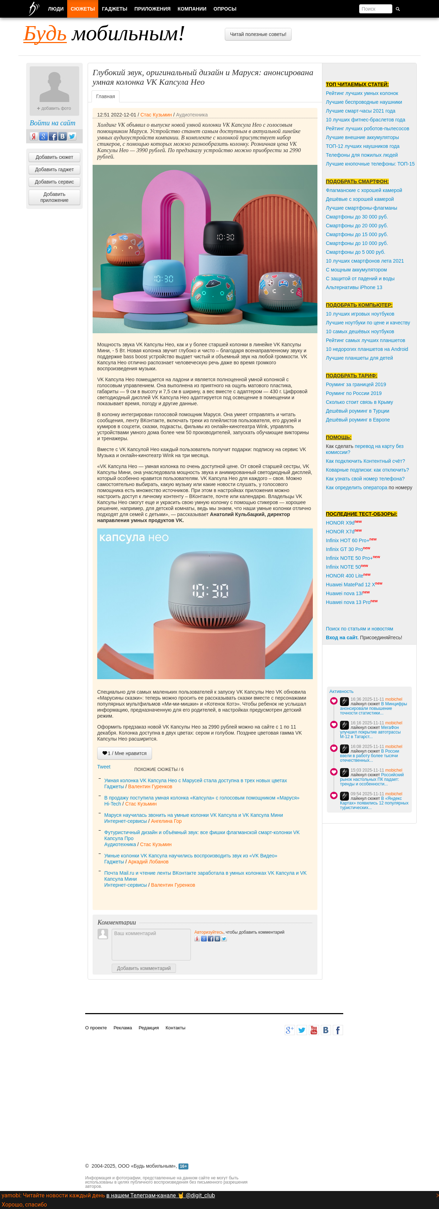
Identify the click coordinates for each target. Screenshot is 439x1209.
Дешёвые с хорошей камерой (360, 199)
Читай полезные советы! (258, 34)
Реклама (122, 1027)
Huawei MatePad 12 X (350, 584)
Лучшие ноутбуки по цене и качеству (368, 322)
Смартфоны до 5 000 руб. (355, 252)
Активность (341, 691)
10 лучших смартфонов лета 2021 (365, 261)
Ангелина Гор (166, 821)
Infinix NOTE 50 (343, 567)
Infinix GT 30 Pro (344, 549)
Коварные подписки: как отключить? (367, 470)
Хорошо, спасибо (24, 1204)
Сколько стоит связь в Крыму (359, 402)
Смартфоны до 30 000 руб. (357, 217)
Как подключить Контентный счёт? (365, 461)
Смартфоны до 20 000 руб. (357, 225)
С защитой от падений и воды (360, 278)
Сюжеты (83, 9)
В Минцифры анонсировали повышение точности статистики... (373, 708)
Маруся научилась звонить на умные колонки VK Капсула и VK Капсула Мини (193, 815)
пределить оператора (362, 487)
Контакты (175, 1027)
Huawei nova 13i (344, 593)
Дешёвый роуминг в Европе (358, 420)
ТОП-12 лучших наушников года (362, 146)
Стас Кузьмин (156, 115)
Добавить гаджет (54, 169)
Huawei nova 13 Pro (348, 602)
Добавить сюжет (54, 157)
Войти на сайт (52, 123)
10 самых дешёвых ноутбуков (360, 331)
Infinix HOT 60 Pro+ (347, 540)
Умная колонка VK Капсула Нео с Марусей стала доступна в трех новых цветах (195, 780)
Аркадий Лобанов (148, 861)
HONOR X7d (340, 531)
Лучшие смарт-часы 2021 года (361, 111)
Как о (332, 487)
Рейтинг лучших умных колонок (362, 93)
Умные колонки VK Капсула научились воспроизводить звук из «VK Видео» (190, 855)
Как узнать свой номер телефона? (365, 478)
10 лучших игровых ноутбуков (360, 314)
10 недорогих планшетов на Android (367, 349)
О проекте (96, 1027)
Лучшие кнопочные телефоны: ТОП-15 (370, 164)
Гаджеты (114, 786)
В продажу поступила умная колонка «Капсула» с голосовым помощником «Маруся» (201, 798)
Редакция (149, 1027)
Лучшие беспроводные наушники (364, 102)
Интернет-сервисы (125, 821)
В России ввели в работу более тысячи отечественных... (369, 756)
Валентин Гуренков (150, 786)
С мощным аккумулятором (356, 270)
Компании (192, 9)
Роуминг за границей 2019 (356, 384)
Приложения (152, 9)
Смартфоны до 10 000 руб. (357, 243)
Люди (56, 9)
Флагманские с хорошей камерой (364, 190)
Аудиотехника (192, 115)
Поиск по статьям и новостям (359, 629)
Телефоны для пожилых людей (362, 155)
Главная (105, 96)
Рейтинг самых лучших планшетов (365, 340)
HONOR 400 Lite (344, 576)
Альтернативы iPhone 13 (354, 287)
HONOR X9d (340, 523)
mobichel (393, 699)
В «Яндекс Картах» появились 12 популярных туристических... (374, 803)
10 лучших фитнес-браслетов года (365, 119)
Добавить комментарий (144, 968)
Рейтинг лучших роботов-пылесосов (367, 128)
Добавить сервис (54, 182)
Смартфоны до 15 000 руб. (357, 234)
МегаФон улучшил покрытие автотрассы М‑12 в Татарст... (370, 732)
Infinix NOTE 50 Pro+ (349, 558)
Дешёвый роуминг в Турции (357, 411)
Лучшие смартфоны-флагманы (361, 208)
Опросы (224, 9)
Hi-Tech (112, 804)
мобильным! (104, 33)
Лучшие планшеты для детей (359, 358)
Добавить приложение (54, 197)
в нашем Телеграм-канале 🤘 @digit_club (160, 1195)
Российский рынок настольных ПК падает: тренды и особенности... (372, 779)
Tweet (103, 767)
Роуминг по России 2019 (354, 393)
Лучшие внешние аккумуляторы (362, 137)
